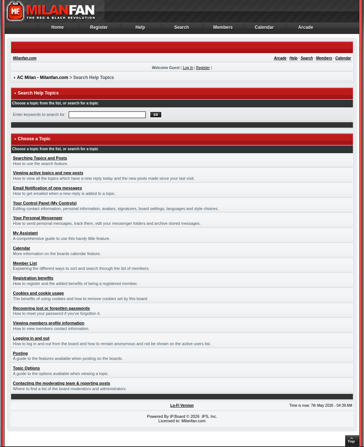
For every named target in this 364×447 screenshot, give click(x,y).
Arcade (305, 29)
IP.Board (177, 416)
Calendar (264, 29)
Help (140, 29)
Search (181, 29)
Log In (188, 68)
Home (57, 29)
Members (223, 29)
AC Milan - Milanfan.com (42, 77)
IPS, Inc (209, 416)
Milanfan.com (25, 58)
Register (99, 29)
